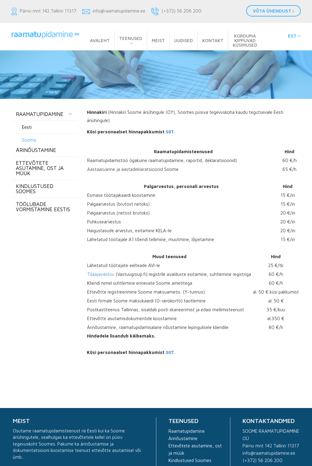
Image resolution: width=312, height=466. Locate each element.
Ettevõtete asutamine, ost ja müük (40, 168)
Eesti (27, 127)
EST (294, 35)
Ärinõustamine (182, 438)
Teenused (130, 38)
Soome (29, 140)
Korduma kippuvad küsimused (245, 40)
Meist (158, 40)
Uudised (183, 40)
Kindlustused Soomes (34, 188)
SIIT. (170, 131)
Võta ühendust (273, 10)
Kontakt (212, 40)
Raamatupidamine (39, 114)
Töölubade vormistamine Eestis (43, 206)
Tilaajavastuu (100, 274)
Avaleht (100, 40)
